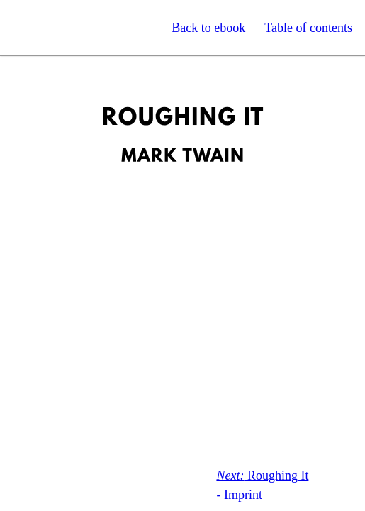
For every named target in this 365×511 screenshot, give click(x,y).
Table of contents (308, 28)
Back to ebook (208, 28)
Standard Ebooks (76, 28)
